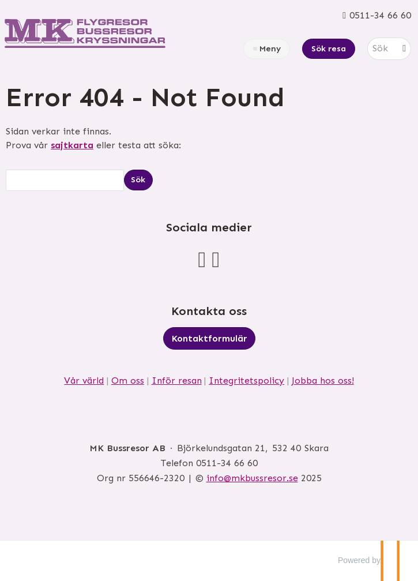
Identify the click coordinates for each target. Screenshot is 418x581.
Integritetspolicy (246, 380)
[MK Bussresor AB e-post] (252, 478)
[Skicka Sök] (138, 180)
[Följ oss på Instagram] (216, 259)
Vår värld (84, 380)
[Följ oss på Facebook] (202, 259)
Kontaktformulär (209, 338)
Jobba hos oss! (323, 380)
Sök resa (328, 48)
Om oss (127, 380)
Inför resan (177, 380)
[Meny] (266, 49)
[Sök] (381, 48)
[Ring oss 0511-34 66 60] (377, 15)
